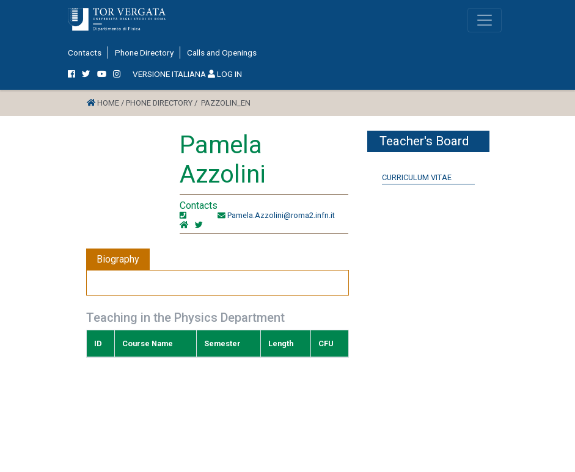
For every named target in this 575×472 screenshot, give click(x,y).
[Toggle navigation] (484, 20)
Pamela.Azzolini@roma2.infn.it (281, 215)
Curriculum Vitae (417, 177)
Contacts (84, 52)
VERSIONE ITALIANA (169, 74)
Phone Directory (144, 52)
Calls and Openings (222, 52)
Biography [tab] (118, 259)
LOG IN (225, 74)
